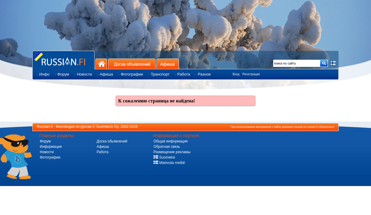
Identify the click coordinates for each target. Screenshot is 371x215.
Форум (45, 141)
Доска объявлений (132, 64)
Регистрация (251, 74)
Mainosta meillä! (169, 163)
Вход (235, 74)
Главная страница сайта (63, 60)
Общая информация (170, 141)
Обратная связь (166, 147)
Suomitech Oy (107, 127)
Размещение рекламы (172, 152)
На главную (101, 64)
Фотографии (50, 157)
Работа (103, 152)
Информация (51, 147)
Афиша (167, 64)
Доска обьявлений (112, 141)
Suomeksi (164, 157)
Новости (47, 152)
